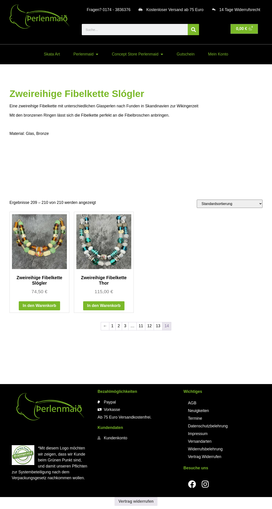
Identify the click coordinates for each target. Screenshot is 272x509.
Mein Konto (218, 54)
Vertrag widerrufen (135, 501)
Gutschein (186, 54)
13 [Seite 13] (158, 326)
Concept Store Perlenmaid (137, 54)
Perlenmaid (85, 54)
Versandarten (200, 441)
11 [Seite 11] (141, 326)
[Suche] (193, 29)
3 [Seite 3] (125, 326)
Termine (195, 418)
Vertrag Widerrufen (204, 456)
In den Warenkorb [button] (39, 305)
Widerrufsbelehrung (205, 449)
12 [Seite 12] (149, 326)
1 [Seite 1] (112, 326)
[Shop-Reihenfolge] (230, 204)
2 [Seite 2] (119, 326)
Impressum (198, 433)
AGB (192, 403)
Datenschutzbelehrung (208, 426)
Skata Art (52, 54)
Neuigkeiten (198, 410)
